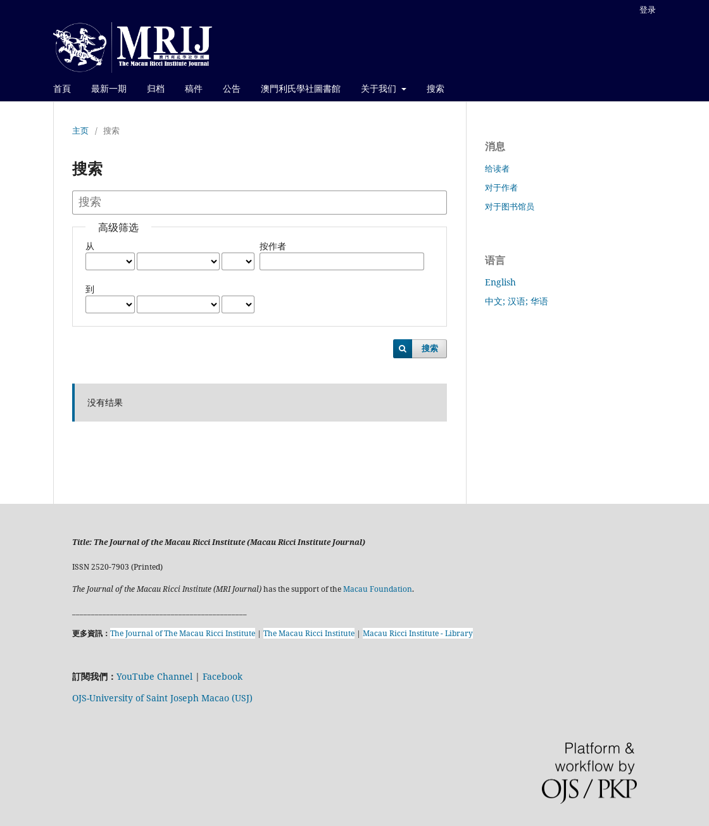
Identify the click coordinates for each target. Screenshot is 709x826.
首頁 (62, 88)
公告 (232, 88)
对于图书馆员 (509, 206)
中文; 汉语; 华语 (516, 301)
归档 (156, 88)
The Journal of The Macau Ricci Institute (182, 633)
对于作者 (501, 187)
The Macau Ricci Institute (308, 633)
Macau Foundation (377, 589)
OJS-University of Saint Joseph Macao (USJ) (162, 698)
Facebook (222, 676)
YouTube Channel (154, 676)
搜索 (435, 88)
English (500, 282)
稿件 (194, 88)
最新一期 (109, 88)
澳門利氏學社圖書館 (301, 88)
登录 (647, 9)
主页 (80, 130)
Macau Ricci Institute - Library (418, 633)
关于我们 (380, 88)
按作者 (273, 246)
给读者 (497, 168)
